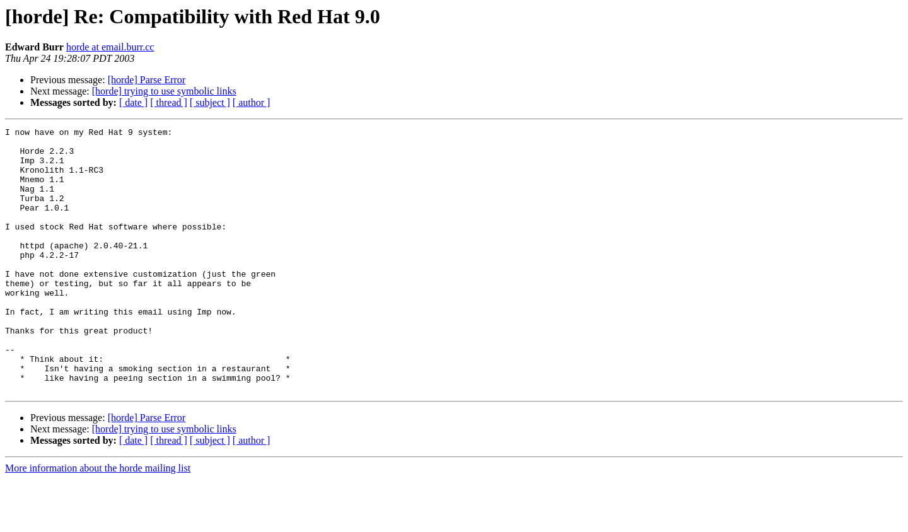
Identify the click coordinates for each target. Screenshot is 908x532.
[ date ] (133, 102)
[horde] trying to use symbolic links (164, 91)
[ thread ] (168, 102)
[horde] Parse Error (147, 79)
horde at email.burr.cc (110, 47)
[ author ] (252, 102)
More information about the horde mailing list (97, 521)
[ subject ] (210, 102)
